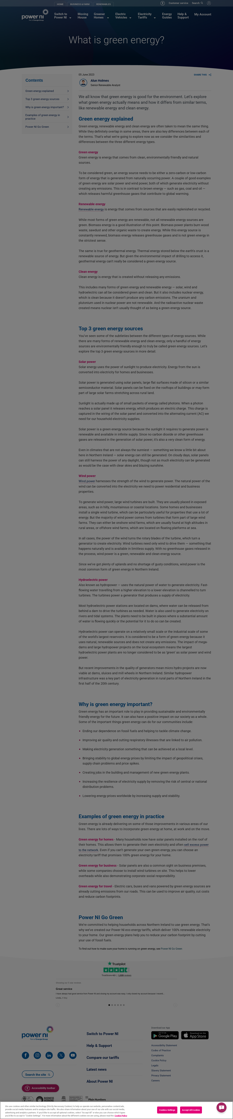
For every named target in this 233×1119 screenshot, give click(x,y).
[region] (116, 1110)
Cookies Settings (167, 1110)
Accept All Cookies (191, 1110)
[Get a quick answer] (221, 1107)
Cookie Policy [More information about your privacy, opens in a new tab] (121, 1115)
